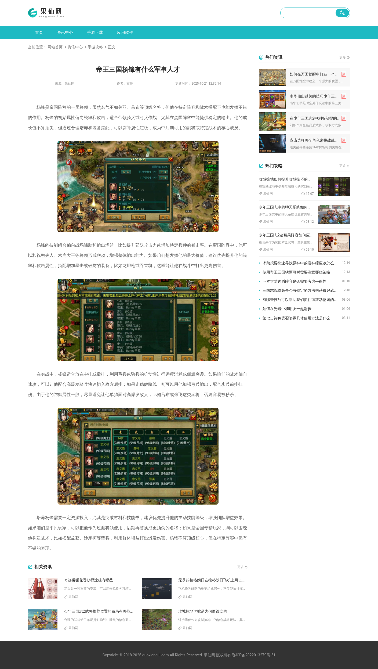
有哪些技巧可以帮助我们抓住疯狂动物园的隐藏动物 (302, 299)
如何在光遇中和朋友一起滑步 (287, 309)
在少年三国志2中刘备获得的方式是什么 (318, 118)
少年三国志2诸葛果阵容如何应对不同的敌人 (286, 235)
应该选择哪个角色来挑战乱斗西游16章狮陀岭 (318, 140)
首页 (39, 32)
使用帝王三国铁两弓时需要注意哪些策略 (296, 272)
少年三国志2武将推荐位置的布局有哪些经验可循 (99, 611)
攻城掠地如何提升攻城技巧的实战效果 (286, 179)
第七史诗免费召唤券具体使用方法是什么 (296, 318)
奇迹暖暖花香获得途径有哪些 (88, 580)
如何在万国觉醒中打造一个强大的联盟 (318, 74)
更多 (240, 567)
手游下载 (95, 32)
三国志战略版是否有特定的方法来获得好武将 (300, 290)
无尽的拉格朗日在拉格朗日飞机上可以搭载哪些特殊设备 (213, 580)
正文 (111, 47)
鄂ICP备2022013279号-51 (253, 655)
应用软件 (125, 32)
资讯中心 (65, 32)
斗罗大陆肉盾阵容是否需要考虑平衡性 (294, 281)
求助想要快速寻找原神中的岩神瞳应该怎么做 (300, 263)
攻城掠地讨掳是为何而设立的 (202, 611)
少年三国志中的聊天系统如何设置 (286, 207)
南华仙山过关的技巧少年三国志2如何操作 (318, 96)
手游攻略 (95, 47)
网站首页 (55, 47)
